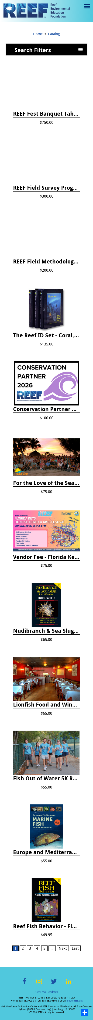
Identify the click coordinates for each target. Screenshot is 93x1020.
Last (75, 948)
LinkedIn (69, 984)
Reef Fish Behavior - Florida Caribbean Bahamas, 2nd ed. (46, 926)
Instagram (39, 984)
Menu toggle (86, 9)
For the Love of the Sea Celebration (46, 483)
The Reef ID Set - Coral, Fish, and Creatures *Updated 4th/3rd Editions (46, 335)
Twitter (54, 984)
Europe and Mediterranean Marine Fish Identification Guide (46, 852)
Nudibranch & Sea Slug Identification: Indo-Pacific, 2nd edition (46, 631)
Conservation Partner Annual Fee (46, 409)
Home (38, 33)
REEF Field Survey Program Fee (46, 188)
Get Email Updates (46, 992)
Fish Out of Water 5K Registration (46, 778)
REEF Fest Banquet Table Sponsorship (46, 113)
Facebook (24, 984)
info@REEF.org (75, 1000)
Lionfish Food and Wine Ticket (46, 704)
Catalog (54, 33)
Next (63, 948)
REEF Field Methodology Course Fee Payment (46, 261)
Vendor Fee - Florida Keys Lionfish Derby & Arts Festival (46, 557)
